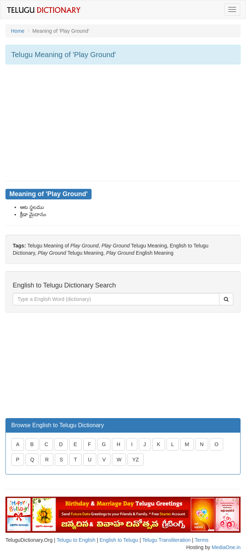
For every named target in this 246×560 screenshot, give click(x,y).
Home (17, 31)
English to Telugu (119, 540)
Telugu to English (76, 540)
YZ (135, 459)
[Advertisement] (123, 123)
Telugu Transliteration (166, 540)
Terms (202, 540)
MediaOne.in (226, 547)
